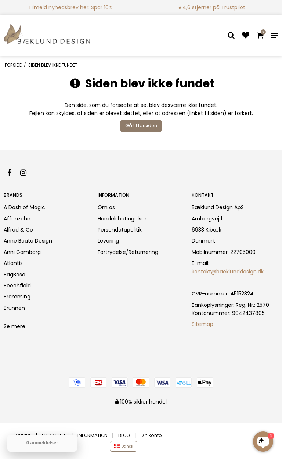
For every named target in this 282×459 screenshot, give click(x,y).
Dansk (123, 446)
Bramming (17, 296)
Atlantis (13, 263)
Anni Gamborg (22, 252)
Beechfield (17, 285)
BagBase (14, 274)
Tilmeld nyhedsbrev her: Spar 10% (70, 7)
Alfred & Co (18, 229)
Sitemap (202, 324)
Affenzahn (17, 218)
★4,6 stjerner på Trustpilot (211, 7)
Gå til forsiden (141, 125)
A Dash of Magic (24, 207)
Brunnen (14, 308)
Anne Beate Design (28, 240)
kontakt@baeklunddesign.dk (228, 271)
